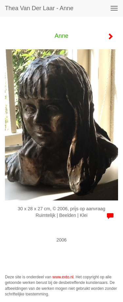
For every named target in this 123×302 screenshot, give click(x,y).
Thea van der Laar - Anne (39, 8)
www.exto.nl (62, 277)
